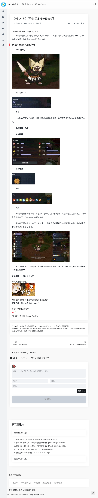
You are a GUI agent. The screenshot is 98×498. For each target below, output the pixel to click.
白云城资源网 (61, 483)
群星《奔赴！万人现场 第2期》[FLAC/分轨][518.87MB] (39, 439)
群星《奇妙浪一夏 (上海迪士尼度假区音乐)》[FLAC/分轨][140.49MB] (44, 446)
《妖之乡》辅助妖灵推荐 (23, 344)
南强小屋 (40, 483)
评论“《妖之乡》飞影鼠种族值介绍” (34, 358)
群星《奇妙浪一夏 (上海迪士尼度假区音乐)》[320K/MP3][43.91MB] (44, 443)
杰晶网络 (19, 483)
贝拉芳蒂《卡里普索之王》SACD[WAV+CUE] (36, 453)
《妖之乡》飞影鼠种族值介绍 (81, 344)
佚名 (42, 23)
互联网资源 (20, 23)
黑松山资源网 (50, 483)
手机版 (49, 494)
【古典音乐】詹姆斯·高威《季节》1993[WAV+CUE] (38, 449)
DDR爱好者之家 (30, 483)
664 (79, 23)
